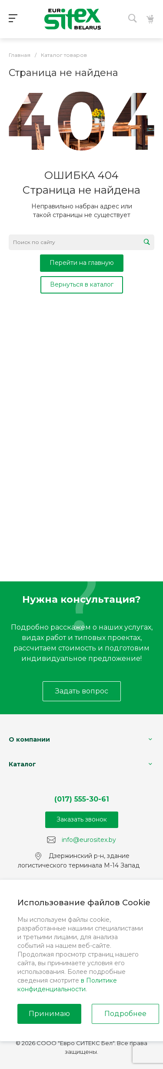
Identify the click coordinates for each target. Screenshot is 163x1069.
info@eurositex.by (89, 839)
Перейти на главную (82, 263)
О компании (29, 739)
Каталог (22, 764)
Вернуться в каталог (81, 284)
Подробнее (125, 1014)
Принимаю (49, 1014)
